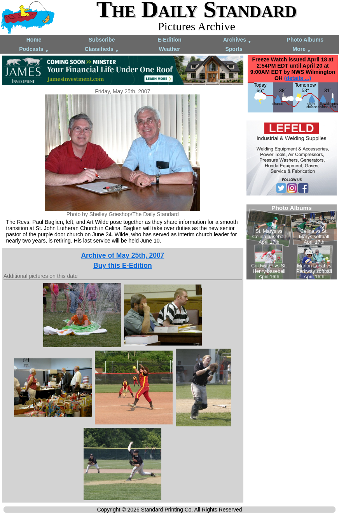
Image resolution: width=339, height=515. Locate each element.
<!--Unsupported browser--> (291, 241)
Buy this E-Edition (122, 265)
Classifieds (102, 49)
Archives (237, 40)
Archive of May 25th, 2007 (122, 255)
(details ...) (297, 78)
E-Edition (169, 40)
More (302, 49)
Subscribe (102, 40)
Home (34, 40)
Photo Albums (305, 40)
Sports (233, 49)
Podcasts (34, 49)
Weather (169, 49)
